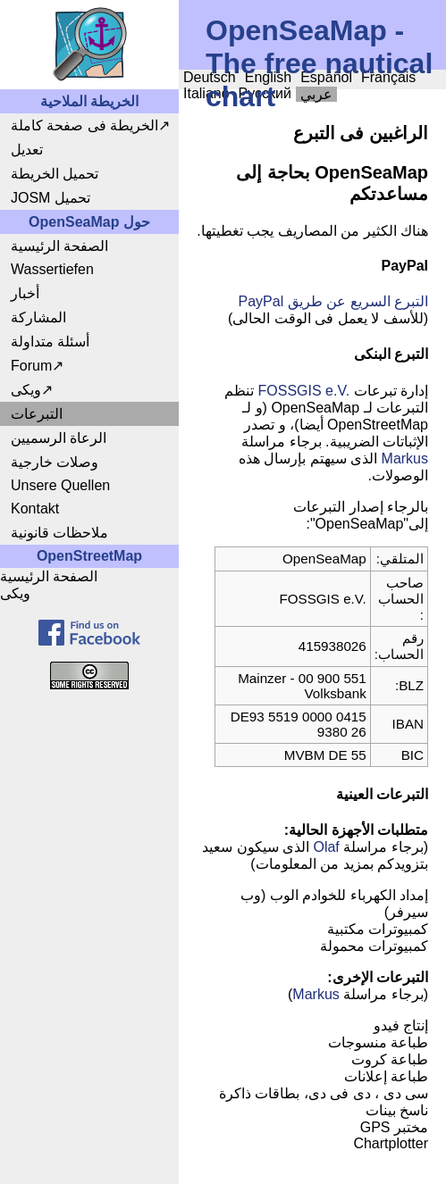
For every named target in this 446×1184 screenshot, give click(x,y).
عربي (316, 94)
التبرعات (37, 413)
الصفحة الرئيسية (59, 246)
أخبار (25, 293)
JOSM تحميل (50, 197)
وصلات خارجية (54, 462)
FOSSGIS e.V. (304, 390)
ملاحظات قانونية (59, 532)
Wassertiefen (52, 269)
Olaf (326, 847)
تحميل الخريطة (54, 173)
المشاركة (38, 317)
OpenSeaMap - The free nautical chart (319, 63)
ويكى (26, 389)
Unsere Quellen (60, 485)
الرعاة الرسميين (58, 438)
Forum (31, 365)
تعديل (27, 149)
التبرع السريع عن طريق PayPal (333, 301)
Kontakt (35, 508)
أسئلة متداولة (50, 341)
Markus (405, 458)
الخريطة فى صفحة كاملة (84, 125)
